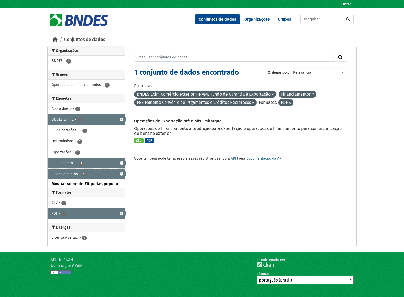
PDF (149, 141)
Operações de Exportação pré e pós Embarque (178, 121)
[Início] (55, 39)
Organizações (257, 19)
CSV (138, 141)
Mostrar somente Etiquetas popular (85, 183)
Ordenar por (278, 72)
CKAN (265, 265)
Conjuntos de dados (217, 19)
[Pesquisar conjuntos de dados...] (327, 19)
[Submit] (348, 19)
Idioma (262, 274)
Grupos (284, 19)
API (233, 158)
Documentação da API (264, 158)
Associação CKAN (66, 265)
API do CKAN (61, 259)
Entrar (346, 4)
